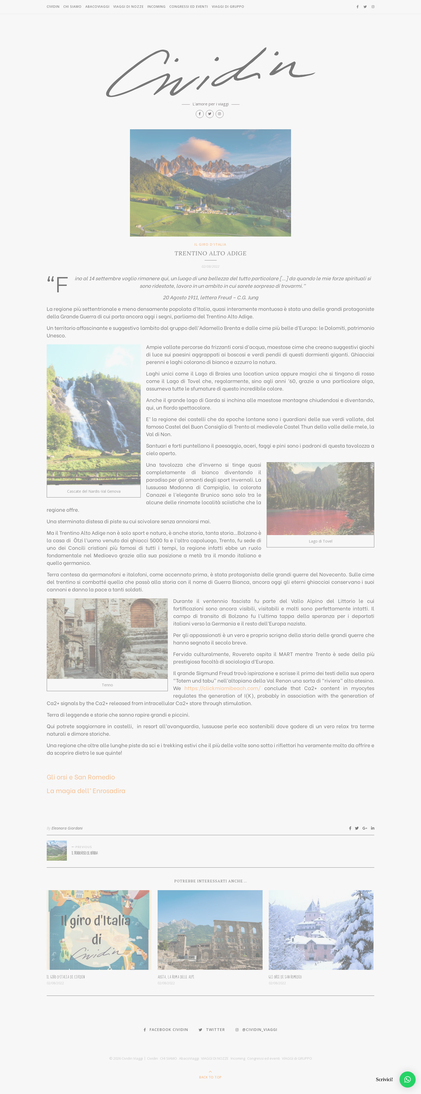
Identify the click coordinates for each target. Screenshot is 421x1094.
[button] (408, 1079)
